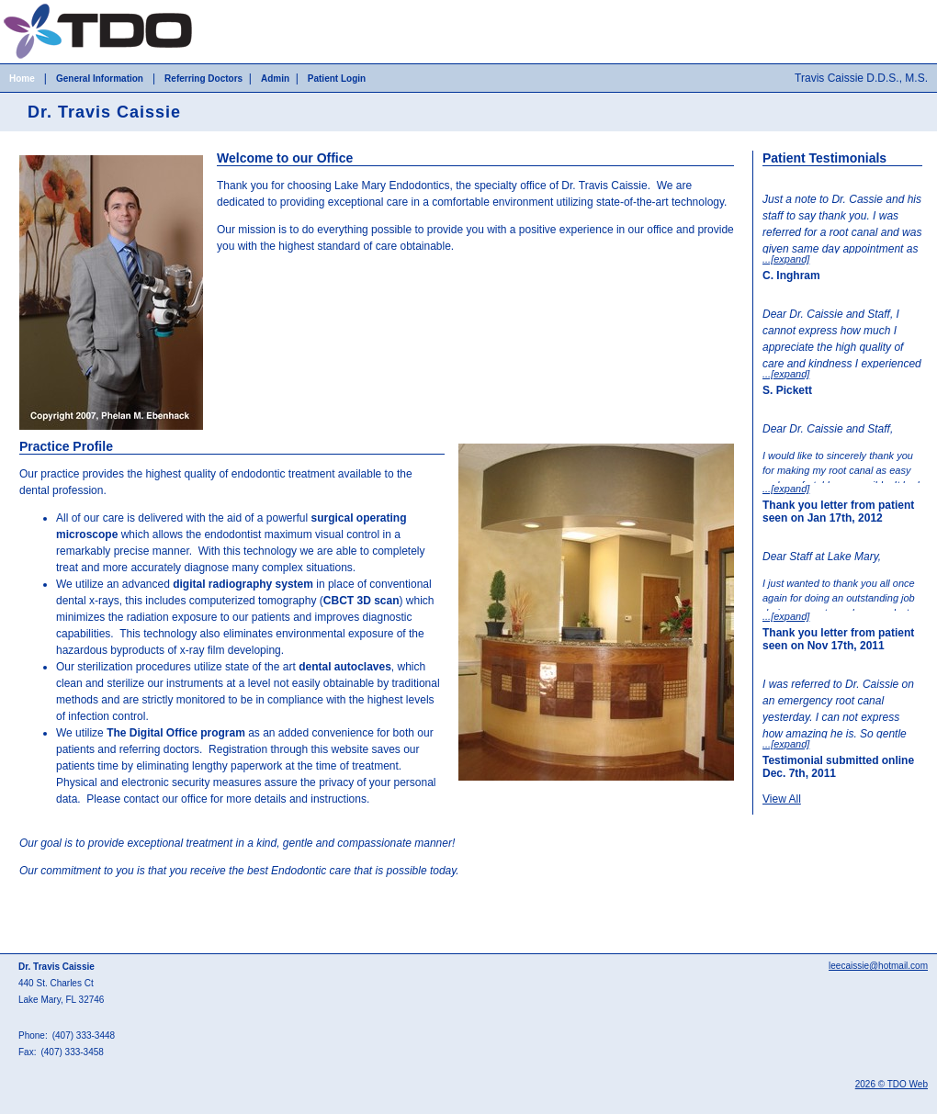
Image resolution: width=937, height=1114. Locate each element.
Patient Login (337, 78)
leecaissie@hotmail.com (878, 966)
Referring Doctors (203, 78)
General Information (99, 78)
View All (781, 799)
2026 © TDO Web (891, 1084)
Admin (275, 78)
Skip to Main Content (51, 6)
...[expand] (785, 258)
